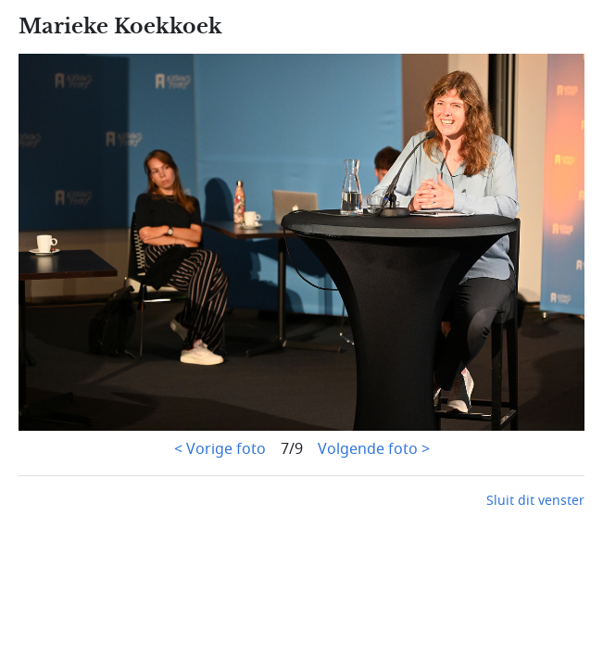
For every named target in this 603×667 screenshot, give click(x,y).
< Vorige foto (220, 449)
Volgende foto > (374, 449)
